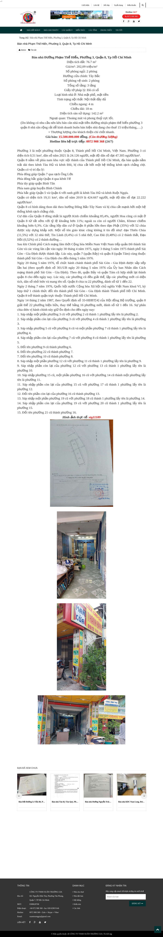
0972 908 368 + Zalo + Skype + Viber (44, 912)
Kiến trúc (76, 904)
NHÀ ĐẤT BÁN (33, 30)
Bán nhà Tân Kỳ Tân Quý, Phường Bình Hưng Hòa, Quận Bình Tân (65, 802)
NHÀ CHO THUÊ (51, 30)
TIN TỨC (119, 30)
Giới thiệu (85, 5)
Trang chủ (23, 38)
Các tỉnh (76, 908)
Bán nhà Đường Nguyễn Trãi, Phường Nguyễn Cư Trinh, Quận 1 (98, 802)
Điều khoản (131, 5)
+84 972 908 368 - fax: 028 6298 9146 (44, 908)
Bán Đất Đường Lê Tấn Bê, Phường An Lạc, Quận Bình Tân (32, 802)
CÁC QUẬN (67, 30)
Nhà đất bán (77, 896)
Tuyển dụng (118, 5)
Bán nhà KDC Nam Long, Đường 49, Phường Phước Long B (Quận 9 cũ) (131, 802)
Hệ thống (76, 900)
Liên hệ (96, 5)
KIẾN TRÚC (80, 30)
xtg (110, 934)
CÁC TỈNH (93, 30)
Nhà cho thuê (78, 892)
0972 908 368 (131, 16)
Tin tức (32, 50)
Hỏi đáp (107, 5)
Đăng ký (137, 904)
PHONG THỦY (106, 30)
